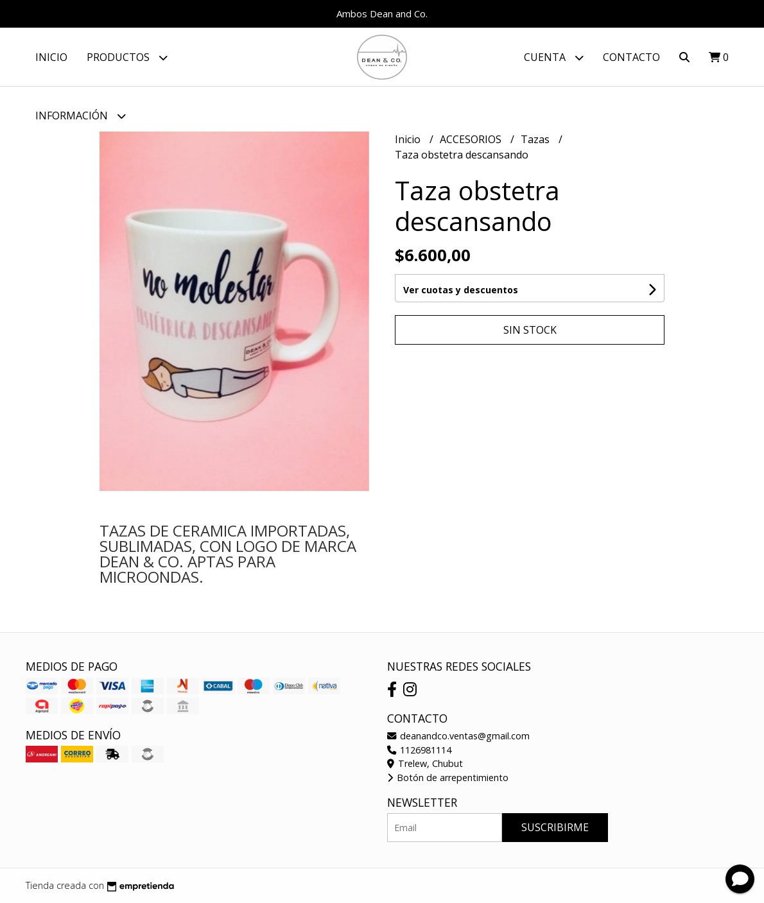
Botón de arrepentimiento (447, 777)
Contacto (631, 57)
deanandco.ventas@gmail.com (458, 736)
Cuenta (554, 57)
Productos (127, 57)
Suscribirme (555, 827)
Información (80, 116)
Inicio (51, 57)
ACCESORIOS (472, 139)
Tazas (536, 139)
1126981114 (419, 750)
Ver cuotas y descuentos (460, 290)
